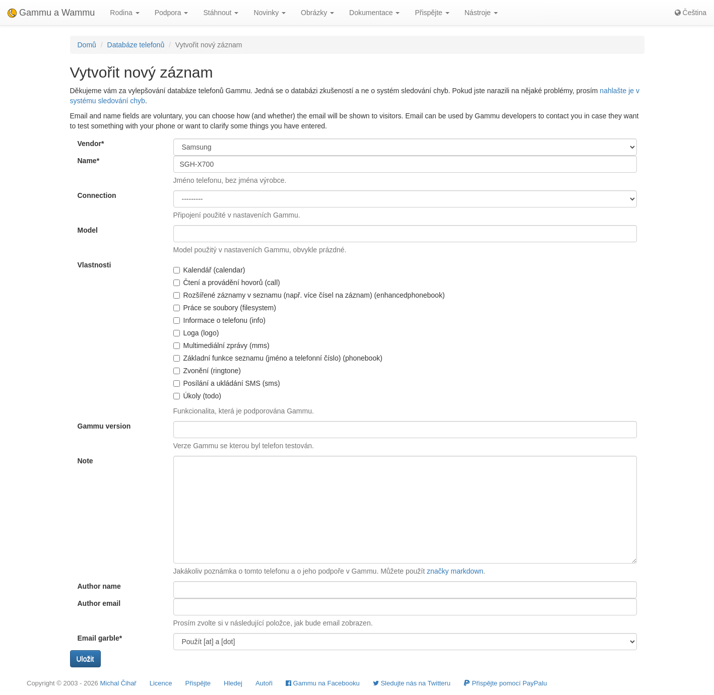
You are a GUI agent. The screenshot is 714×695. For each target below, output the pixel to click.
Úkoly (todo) (197, 396)
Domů (87, 45)
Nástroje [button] (481, 13)
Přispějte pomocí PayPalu (505, 683)
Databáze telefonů (136, 45)
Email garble (100, 638)
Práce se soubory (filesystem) (224, 308)
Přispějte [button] (432, 13)
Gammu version (104, 426)
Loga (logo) (196, 333)
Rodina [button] (124, 13)
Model (88, 230)
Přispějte (198, 683)
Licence (161, 683)
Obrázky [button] (317, 13)
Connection (97, 195)
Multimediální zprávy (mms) (221, 345)
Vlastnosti (94, 265)
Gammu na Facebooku (323, 683)
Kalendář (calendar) (209, 270)
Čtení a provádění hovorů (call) (226, 283)
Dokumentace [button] (374, 13)
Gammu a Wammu (51, 13)
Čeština (690, 13)
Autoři (264, 683)
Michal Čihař (118, 683)
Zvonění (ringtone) (207, 371)
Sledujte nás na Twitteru (411, 683)
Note (85, 461)
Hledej (233, 683)
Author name (99, 586)
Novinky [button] (269, 13)
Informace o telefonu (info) (219, 320)
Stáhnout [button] (220, 13)
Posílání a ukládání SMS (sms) (226, 383)
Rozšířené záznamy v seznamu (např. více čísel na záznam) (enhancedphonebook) (309, 295)
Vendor (91, 144)
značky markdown (455, 571)
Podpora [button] (171, 13)
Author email (99, 603)
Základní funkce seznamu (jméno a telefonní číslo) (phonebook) (277, 358)
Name (89, 161)
